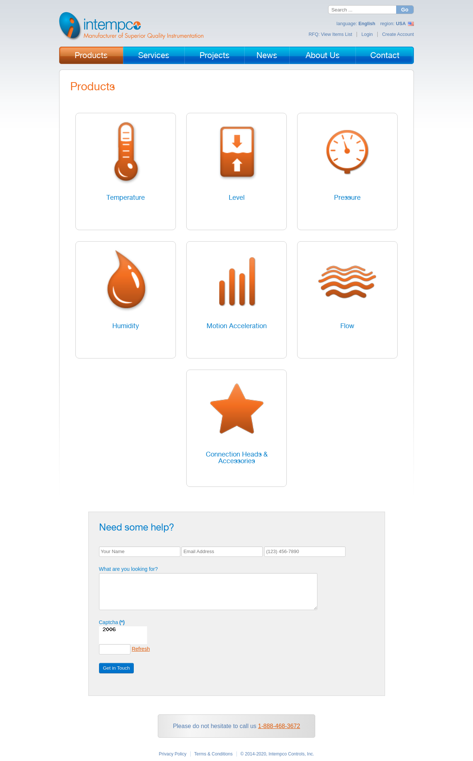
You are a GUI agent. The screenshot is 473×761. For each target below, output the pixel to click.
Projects (214, 55)
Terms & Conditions (213, 754)
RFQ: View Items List (330, 34)
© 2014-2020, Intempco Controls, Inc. (277, 754)
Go (404, 10)
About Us (323, 55)
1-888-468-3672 (279, 726)
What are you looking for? (122, 569)
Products (91, 55)
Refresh (134, 649)
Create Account (398, 34)
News (266, 55)
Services (153, 55)
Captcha (106, 622)
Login (367, 34)
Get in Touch (110, 668)
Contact (384, 55)
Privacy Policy (173, 754)
